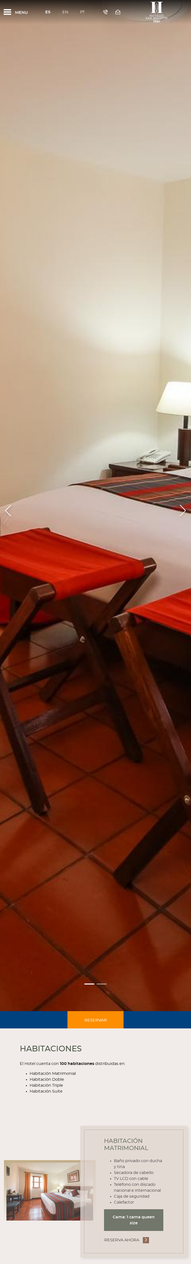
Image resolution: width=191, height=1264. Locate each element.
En (65, 12)
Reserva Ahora (121, 1240)
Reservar (96, 1020)
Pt (82, 12)
